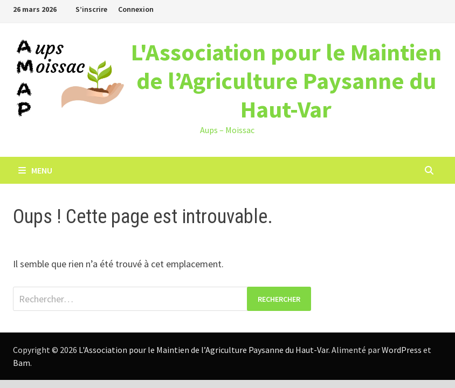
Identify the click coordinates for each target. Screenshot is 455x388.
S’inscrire (91, 9)
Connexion (136, 9)
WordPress (402, 349)
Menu (35, 170)
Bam (21, 362)
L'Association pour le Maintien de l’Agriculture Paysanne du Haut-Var (286, 80)
